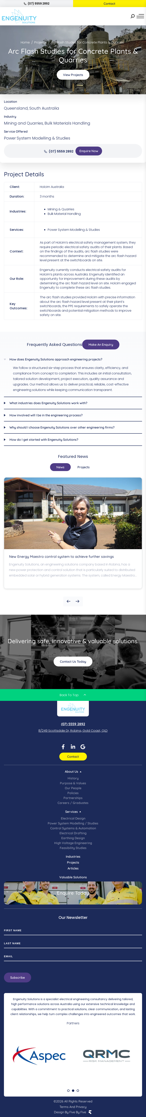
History (73, 778)
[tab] (60, 467)
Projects (73, 862)
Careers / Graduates (73, 803)
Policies (73, 793)
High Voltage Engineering (73, 843)
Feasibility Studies (73, 848)
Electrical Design (73, 818)
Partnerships (73, 798)
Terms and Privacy (73, 1107)
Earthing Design (73, 838)
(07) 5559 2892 (36, 4)
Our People (73, 788)
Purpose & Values (73, 783)
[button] (68, 601)
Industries (73, 856)
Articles (73, 868)
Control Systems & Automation (73, 828)
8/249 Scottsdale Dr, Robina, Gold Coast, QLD (73, 730)
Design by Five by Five (70, 1112)
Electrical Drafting (73, 833)
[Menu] (140, 16)
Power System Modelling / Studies (73, 823)
